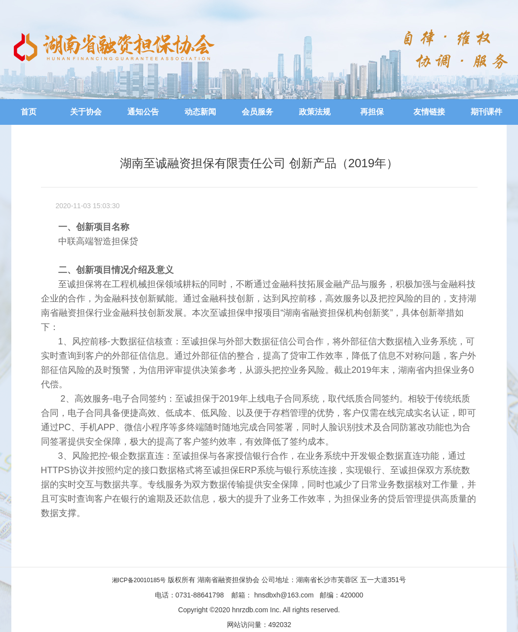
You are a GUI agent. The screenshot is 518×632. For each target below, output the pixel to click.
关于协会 (86, 112)
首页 (29, 112)
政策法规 (315, 112)
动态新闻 (200, 112)
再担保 (372, 112)
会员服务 (257, 112)
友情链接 (429, 112)
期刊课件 (486, 112)
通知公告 (143, 112)
